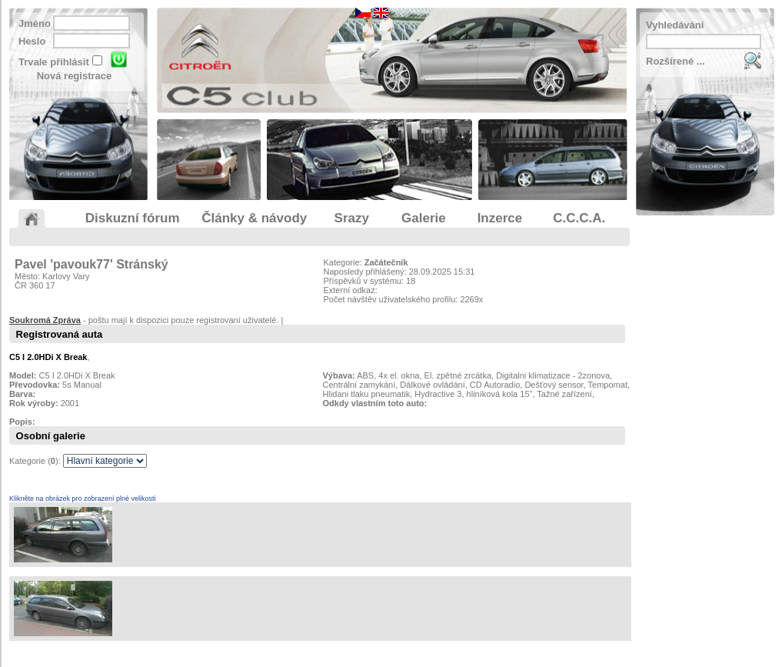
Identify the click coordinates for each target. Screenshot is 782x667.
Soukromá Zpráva (45, 320)
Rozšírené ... (675, 61)
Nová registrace (74, 76)
